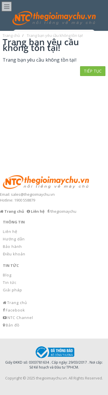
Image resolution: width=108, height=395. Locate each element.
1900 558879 (24, 200)
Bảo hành (12, 246)
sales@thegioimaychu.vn (33, 194)
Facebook (15, 310)
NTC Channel (20, 317)
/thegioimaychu (62, 211)
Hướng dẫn (14, 239)
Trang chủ (17, 302)
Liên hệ (10, 231)
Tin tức (9, 282)
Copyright (13, 378)
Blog (7, 275)
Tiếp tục (93, 71)
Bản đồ (13, 325)
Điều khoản (14, 254)
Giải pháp (12, 290)
